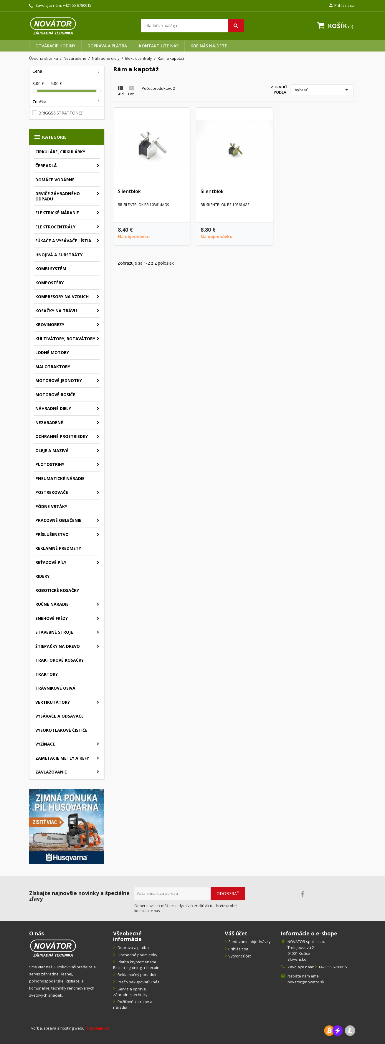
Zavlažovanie (51, 772)
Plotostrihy (49, 464)
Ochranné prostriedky (61, 436)
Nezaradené (49, 422)
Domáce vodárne (55, 179)
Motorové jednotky (58, 380)
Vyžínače (45, 744)
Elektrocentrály (55, 227)
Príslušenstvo (52, 534)
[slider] (35, 91)
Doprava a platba (107, 46)
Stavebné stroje (54, 632)
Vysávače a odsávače (59, 716)
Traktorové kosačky (59, 660)
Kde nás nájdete (209, 46)
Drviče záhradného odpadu (57, 196)
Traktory (46, 674)
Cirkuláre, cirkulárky (60, 152)
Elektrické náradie (57, 212)
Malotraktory (52, 366)
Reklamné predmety (58, 548)
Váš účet (236, 933)
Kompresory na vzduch (62, 296)
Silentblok (129, 191)
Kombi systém (50, 268)
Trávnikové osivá (55, 688)
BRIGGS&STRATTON (61, 113)
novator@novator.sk (305, 982)
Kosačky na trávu (56, 310)
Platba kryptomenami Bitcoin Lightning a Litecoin (136, 964)
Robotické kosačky (57, 590)
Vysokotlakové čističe (61, 730)
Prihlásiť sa (238, 949)
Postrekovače (51, 492)
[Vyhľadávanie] (192, 25)
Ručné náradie (52, 604)
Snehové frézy (51, 618)
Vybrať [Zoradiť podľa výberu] (323, 89)
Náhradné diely (53, 408)
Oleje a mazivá (52, 450)
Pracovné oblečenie (58, 520)
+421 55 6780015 (77, 5)
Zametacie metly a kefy (62, 758)
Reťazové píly (50, 562)
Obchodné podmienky (137, 954)
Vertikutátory (52, 702)
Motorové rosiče (55, 394)
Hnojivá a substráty (58, 255)
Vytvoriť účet (239, 956)
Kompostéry (49, 283)
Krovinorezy (49, 324)
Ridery (42, 576)
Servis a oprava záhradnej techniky (130, 991)
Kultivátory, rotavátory (65, 338)
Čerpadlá (46, 165)
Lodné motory (52, 352)
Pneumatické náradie (60, 478)
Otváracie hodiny (55, 46)
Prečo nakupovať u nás (138, 982)
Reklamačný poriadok (136, 974)
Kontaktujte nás (159, 46)
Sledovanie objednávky (249, 941)
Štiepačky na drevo (57, 646)
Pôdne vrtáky (51, 506)
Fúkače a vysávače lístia (63, 240)
